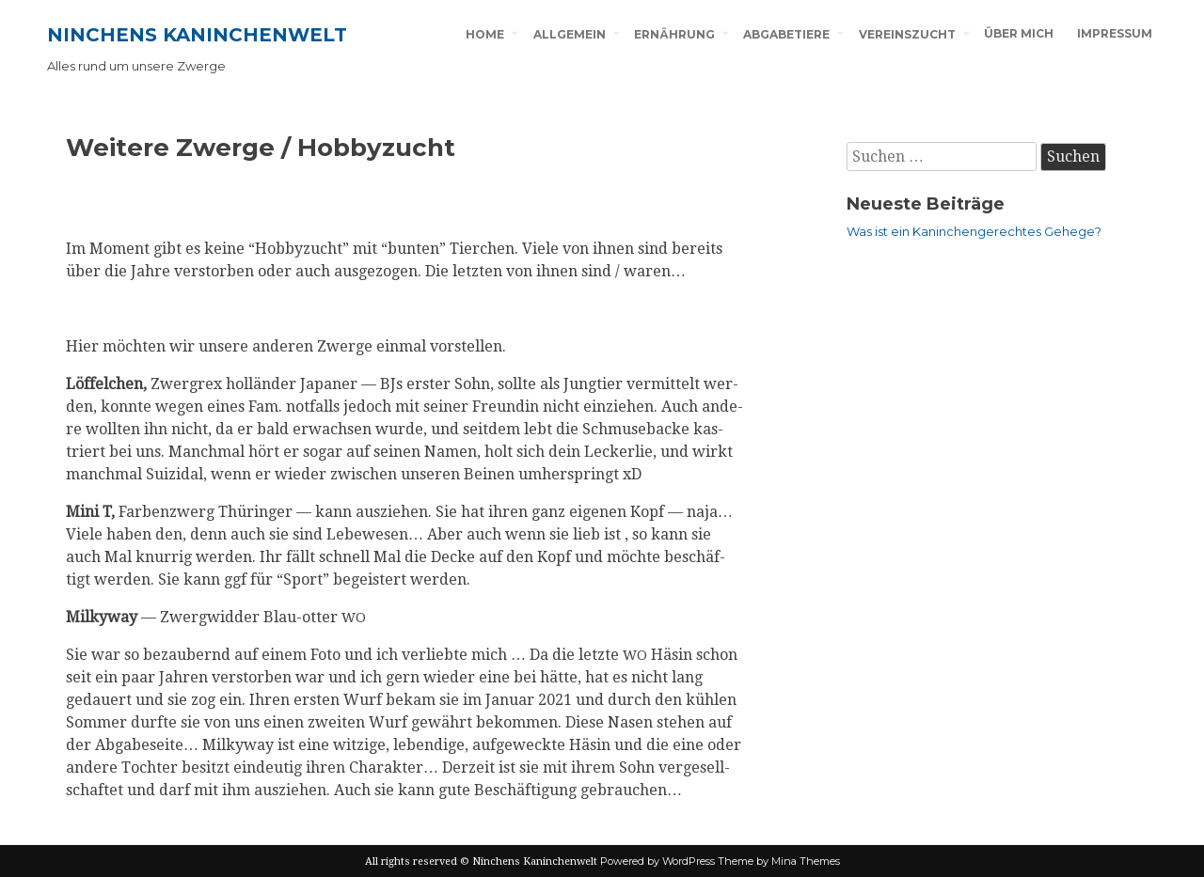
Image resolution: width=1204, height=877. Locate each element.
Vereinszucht (907, 34)
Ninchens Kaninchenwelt (197, 34)
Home (485, 34)
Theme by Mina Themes (779, 861)
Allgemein (569, 34)
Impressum (1114, 33)
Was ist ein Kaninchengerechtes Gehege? (974, 231)
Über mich (1019, 33)
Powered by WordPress (657, 861)
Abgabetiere (786, 34)
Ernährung (674, 34)
